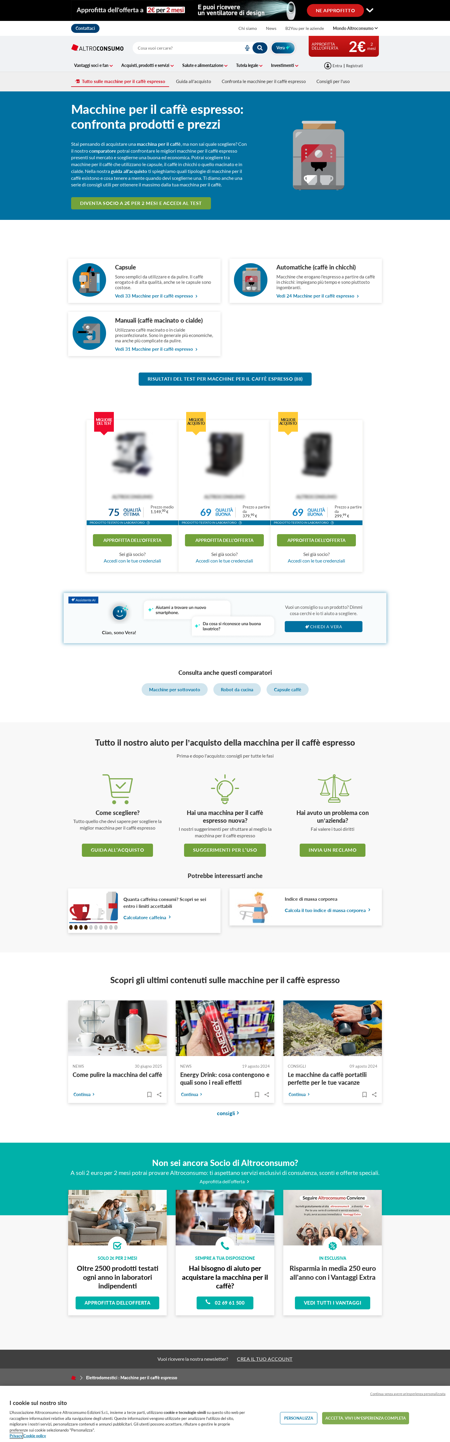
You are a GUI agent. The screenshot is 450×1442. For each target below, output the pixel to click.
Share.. (159, 1095)
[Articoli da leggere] (149, 1095)
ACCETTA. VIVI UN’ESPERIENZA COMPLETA (365, 1417)
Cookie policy (34, 1435)
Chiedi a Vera (323, 626)
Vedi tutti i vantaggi (333, 1302)
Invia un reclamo (332, 850)
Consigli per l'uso (333, 81)
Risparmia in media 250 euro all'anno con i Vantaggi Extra (333, 1272)
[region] (225, 1414)
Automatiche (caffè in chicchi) (316, 267)
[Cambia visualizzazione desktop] (225, 10)
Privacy (16, 1435)
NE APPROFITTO (335, 10)
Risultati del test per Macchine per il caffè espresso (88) (225, 378)
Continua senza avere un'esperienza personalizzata (408, 1394)
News (271, 28)
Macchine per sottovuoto (174, 689)
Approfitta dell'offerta (132, 540)
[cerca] (181, 47)
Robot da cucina (237, 689)
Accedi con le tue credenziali (132, 560)
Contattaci (85, 28)
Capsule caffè (287, 689)
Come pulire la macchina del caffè (117, 1074)
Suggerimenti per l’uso (225, 850)
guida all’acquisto (117, 850)
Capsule (125, 267)
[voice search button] (244, 47)
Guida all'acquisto (193, 81)
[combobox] (200, 48)
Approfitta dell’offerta (225, 1181)
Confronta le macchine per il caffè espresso (264, 81)
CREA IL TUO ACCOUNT (265, 1359)
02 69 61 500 (225, 1302)
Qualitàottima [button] (132, 512)
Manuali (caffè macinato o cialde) (159, 320)
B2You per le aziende (304, 28)
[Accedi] (333, 66)
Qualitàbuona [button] (224, 512)
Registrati (354, 65)
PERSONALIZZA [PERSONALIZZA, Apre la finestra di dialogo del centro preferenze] (298, 1417)
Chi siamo (247, 28)
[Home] (73, 1377)
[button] (148, 523)
